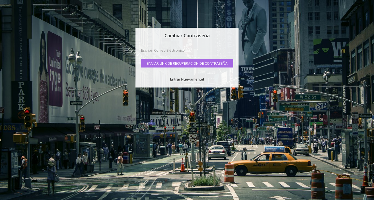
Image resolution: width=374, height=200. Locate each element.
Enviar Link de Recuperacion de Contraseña (187, 63)
